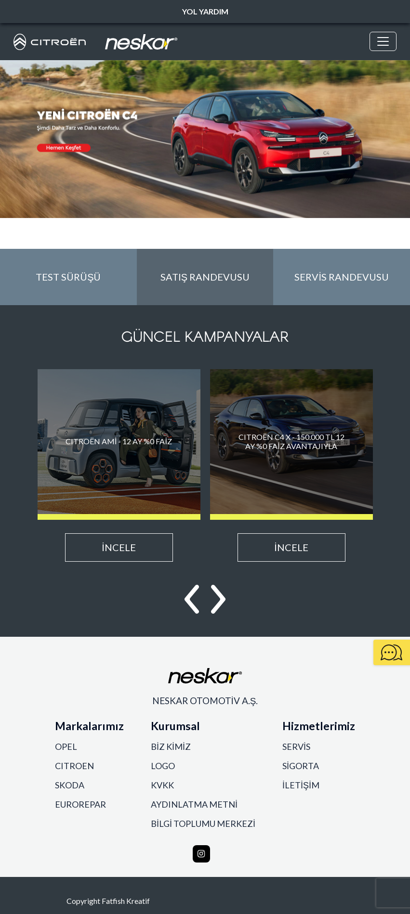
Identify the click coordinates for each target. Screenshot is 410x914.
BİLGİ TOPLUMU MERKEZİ (203, 824)
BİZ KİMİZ (171, 747)
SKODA (69, 785)
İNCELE (119, 547)
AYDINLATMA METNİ (194, 804)
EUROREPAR (80, 804)
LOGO (163, 766)
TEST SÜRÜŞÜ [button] (68, 277)
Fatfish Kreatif (126, 900)
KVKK (162, 785)
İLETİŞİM (300, 785)
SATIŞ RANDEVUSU (205, 277)
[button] (192, 599)
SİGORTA (300, 766)
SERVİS (296, 747)
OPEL (66, 747)
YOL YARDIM (205, 11)
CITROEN (74, 766)
